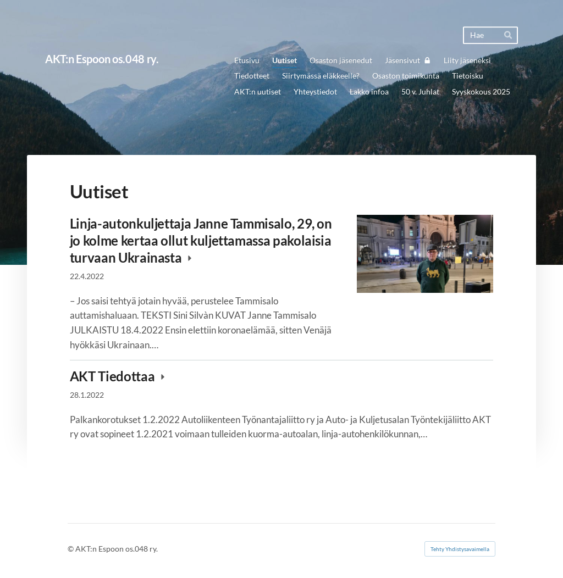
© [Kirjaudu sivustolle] (71, 548)
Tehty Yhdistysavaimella (459, 549)
